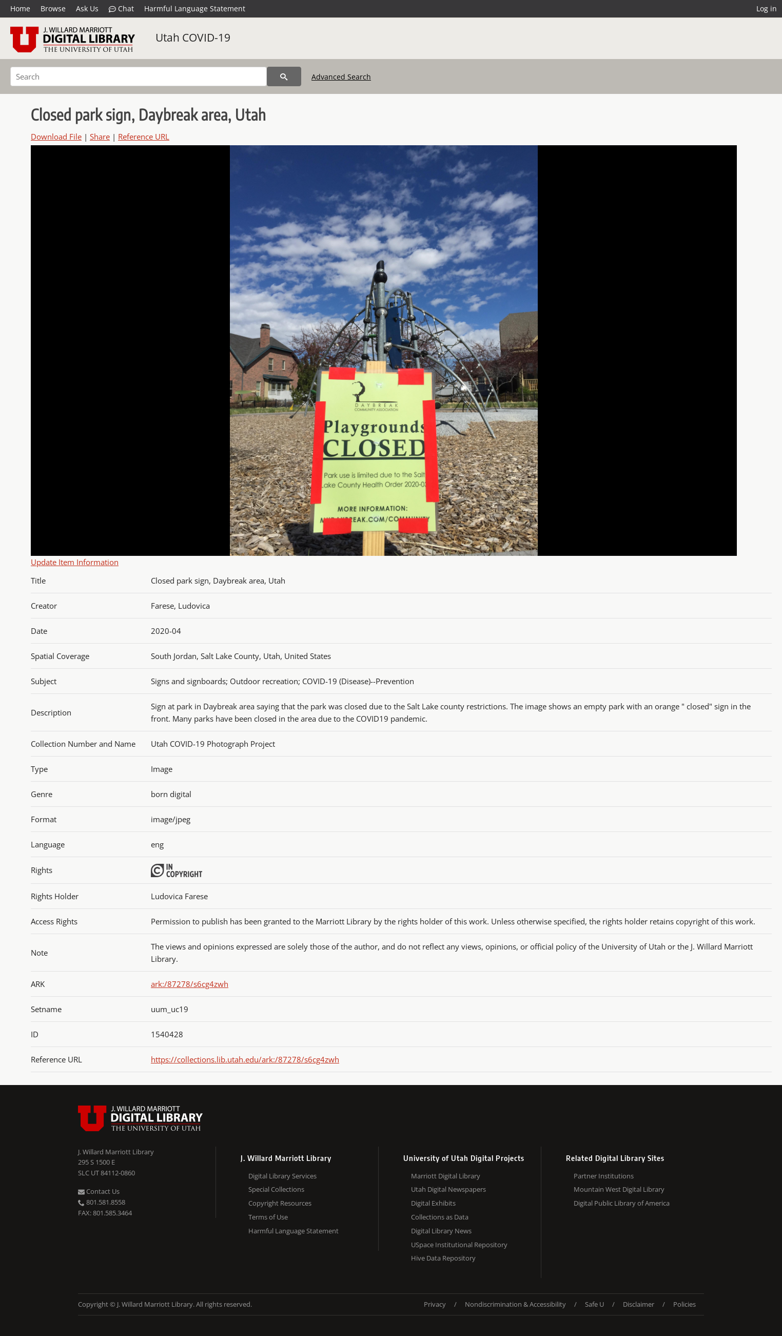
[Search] (138, 76)
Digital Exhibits (433, 1203)
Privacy (435, 1304)
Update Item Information (75, 562)
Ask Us (87, 8)
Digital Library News (441, 1230)
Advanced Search (341, 77)
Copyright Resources (279, 1203)
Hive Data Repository (443, 1258)
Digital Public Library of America (622, 1203)
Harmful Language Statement (194, 8)
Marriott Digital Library (445, 1175)
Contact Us (99, 1191)
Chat (121, 9)
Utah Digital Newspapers (448, 1189)
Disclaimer (638, 1304)
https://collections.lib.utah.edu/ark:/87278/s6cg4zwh (245, 1059)
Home (20, 8)
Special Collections (276, 1189)
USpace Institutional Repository (459, 1244)
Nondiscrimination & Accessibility (515, 1304)
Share (100, 136)
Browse (53, 8)
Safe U (594, 1304)
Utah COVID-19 (192, 37)
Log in (766, 8)
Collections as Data (439, 1217)
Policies (684, 1304)
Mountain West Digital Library (619, 1189)
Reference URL (143, 136)
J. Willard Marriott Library (116, 1151)
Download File (56, 136)
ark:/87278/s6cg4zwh (189, 984)
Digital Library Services (282, 1175)
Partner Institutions (604, 1175)
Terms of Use (268, 1217)
